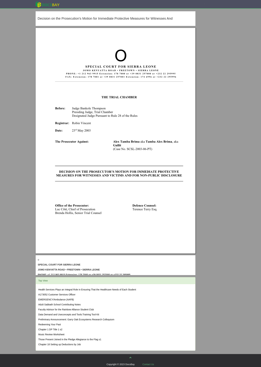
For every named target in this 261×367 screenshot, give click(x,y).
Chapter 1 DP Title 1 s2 (50, 329)
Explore (72, 4)
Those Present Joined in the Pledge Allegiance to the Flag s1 (69, 339)
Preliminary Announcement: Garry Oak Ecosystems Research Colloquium (76, 319)
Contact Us (148, 364)
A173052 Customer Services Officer (56, 294)
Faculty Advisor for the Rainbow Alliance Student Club (66, 309)
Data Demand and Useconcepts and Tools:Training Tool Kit (68, 314)
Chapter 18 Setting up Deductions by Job (59, 344)
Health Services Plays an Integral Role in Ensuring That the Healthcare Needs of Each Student (87, 289)
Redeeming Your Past (49, 324)
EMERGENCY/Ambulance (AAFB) (56, 299)
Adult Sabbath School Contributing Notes (59, 304)
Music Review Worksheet (51, 334)
